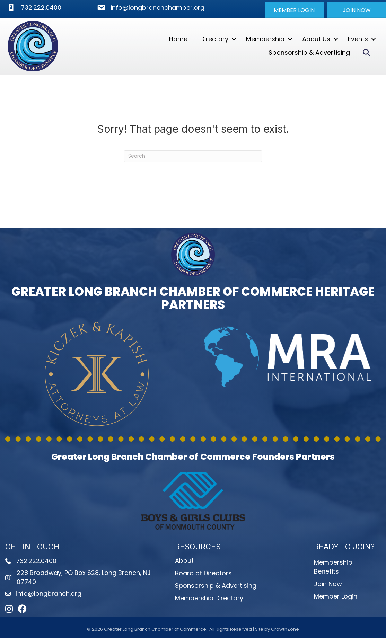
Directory (214, 39)
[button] (294, 10)
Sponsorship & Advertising (309, 52)
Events (358, 39)
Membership (265, 39)
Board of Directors (203, 573)
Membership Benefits (333, 567)
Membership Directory (209, 598)
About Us (316, 39)
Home (178, 39)
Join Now (328, 583)
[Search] (193, 156)
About (184, 560)
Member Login (335, 596)
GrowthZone (285, 629)
